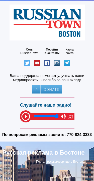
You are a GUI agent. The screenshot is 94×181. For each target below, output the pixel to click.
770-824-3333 (79, 134)
